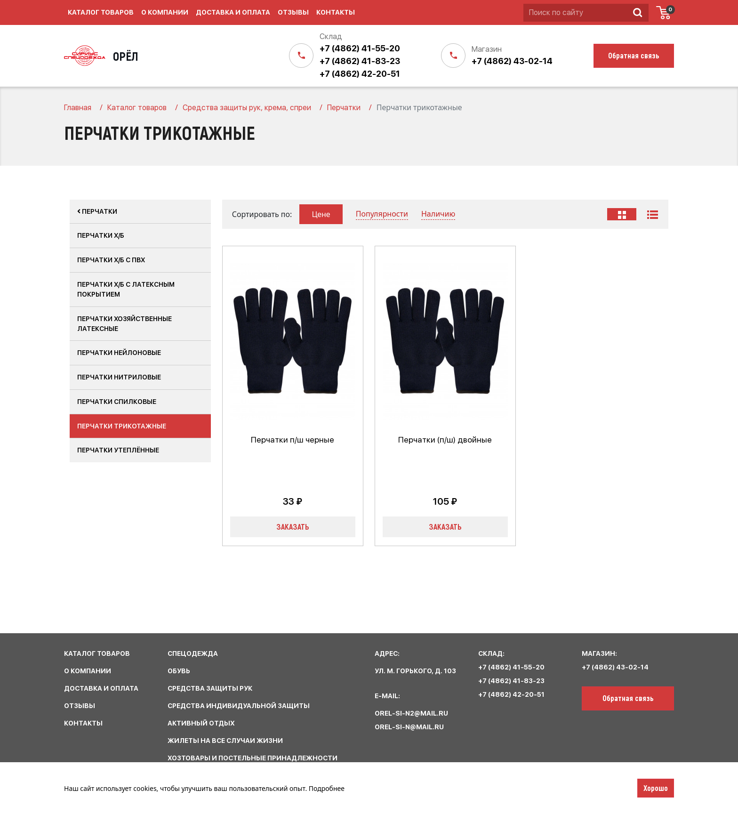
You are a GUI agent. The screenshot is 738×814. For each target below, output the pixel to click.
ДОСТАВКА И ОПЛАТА (101, 688)
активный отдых (201, 723)
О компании (164, 12)
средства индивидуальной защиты (239, 705)
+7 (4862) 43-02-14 (512, 61)
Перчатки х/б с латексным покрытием (126, 289)
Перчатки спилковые (116, 401)
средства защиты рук (210, 688)
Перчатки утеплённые (118, 450)
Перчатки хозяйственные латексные (124, 323)
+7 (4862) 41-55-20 (360, 48)
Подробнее (327, 788)
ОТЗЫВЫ (79, 705)
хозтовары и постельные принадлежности (252, 758)
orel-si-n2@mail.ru (411, 713)
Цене (321, 214)
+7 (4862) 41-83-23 (360, 61)
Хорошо (655, 787)
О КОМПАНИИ (87, 671)
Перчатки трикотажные (121, 426)
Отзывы (293, 12)
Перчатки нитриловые (119, 377)
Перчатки (97, 211)
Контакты (335, 12)
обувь (179, 671)
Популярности (382, 214)
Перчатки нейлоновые (119, 352)
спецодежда (193, 653)
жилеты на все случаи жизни (225, 740)
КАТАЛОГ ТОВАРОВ (97, 653)
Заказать (292, 526)
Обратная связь (628, 697)
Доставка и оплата (233, 12)
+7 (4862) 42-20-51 (360, 74)
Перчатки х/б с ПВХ (111, 260)
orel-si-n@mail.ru (409, 727)
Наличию (438, 214)
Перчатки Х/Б (100, 235)
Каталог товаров (101, 12)
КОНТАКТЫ (83, 723)
